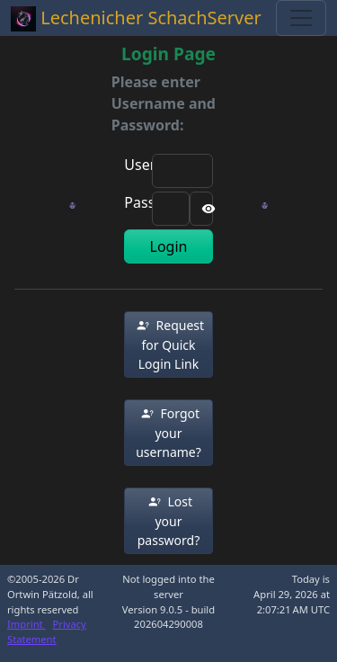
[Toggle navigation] (301, 18)
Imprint (26, 624)
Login (169, 246)
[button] (168, 344)
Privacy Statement (46, 631)
